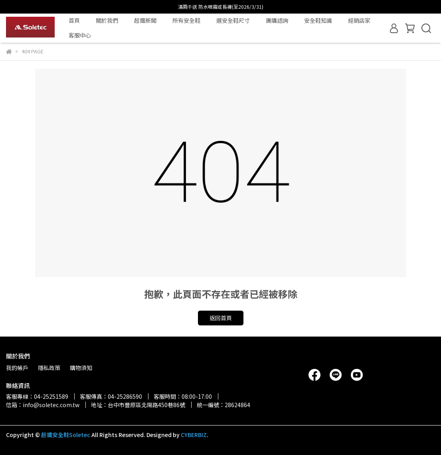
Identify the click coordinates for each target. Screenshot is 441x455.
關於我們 (107, 20)
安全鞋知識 (318, 20)
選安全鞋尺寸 (233, 20)
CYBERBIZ (194, 435)
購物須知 (81, 368)
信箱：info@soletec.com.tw (42, 405)
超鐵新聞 (145, 20)
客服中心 (80, 35)
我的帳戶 (17, 368)
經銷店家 (359, 20)
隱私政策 (49, 368)
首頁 (74, 20)
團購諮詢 (277, 20)
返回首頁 (221, 318)
